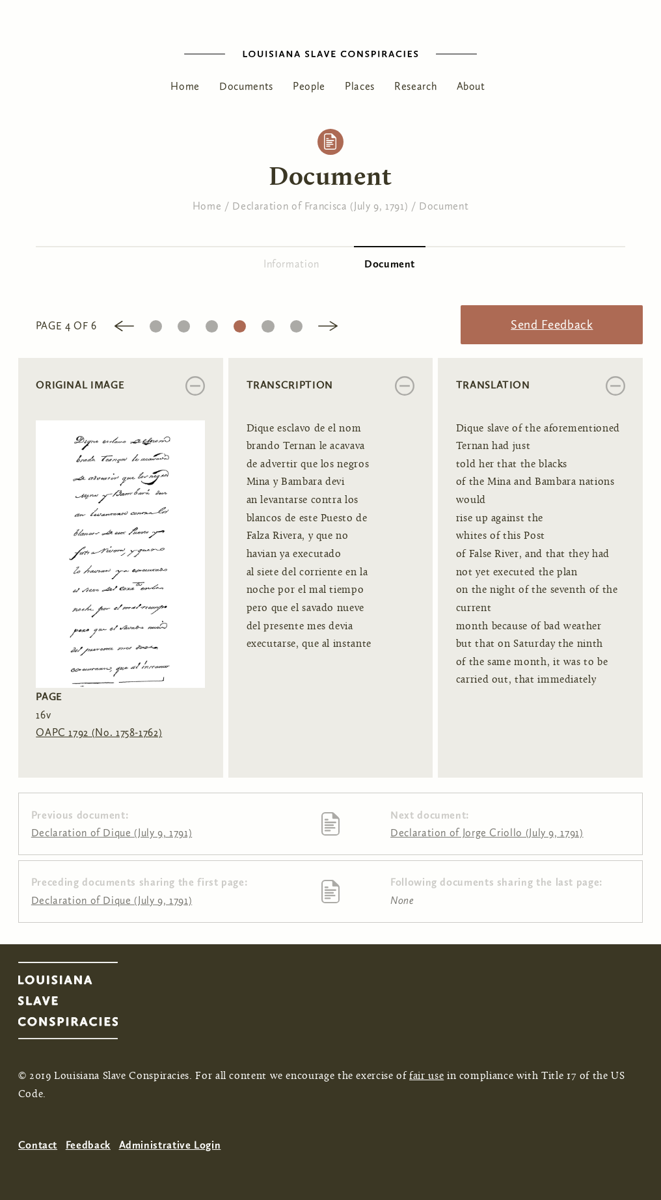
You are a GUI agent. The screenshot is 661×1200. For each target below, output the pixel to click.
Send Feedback (552, 324)
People (309, 86)
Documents (246, 86)
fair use (426, 1076)
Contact (37, 1145)
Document (443, 206)
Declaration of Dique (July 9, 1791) (111, 832)
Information (291, 264)
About (471, 86)
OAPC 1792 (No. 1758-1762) (99, 732)
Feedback (88, 1145)
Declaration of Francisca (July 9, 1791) (320, 206)
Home (185, 86)
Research (415, 86)
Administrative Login (170, 1145)
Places (360, 86)
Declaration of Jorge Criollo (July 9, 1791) (487, 832)
